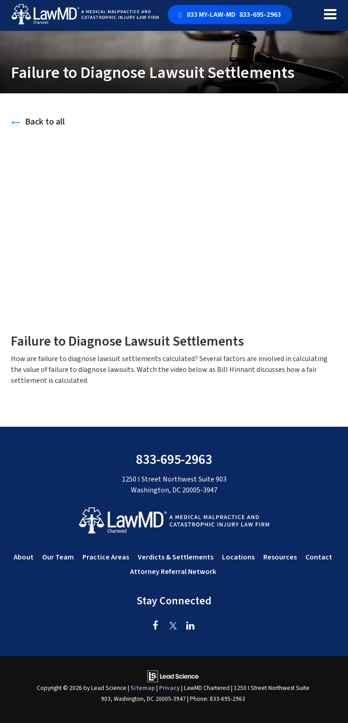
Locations (238, 557)
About (24, 557)
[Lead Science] (172, 676)
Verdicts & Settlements (175, 557)
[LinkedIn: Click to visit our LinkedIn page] (190, 626)
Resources (280, 557)
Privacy (169, 688)
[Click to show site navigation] (330, 15)
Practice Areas (105, 557)
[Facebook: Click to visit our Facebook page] (156, 626)
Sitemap (142, 688)
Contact (318, 557)
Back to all (38, 122)
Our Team (58, 557)
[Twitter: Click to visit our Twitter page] (173, 626)
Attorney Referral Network (173, 572)
